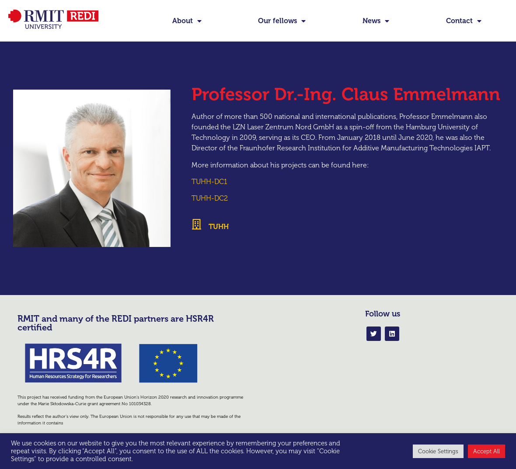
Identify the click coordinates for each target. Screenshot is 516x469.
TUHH (219, 226)
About (187, 21)
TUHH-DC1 (209, 181)
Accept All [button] (486, 451)
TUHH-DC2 (210, 198)
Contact (463, 21)
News (376, 21)
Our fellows (282, 21)
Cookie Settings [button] (438, 451)
